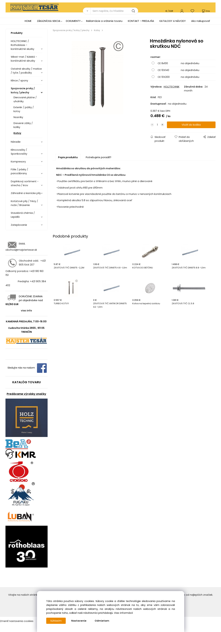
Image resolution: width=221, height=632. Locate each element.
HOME (28, 21)
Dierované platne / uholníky (25, 99)
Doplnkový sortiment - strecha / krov (25, 183)
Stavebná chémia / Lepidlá (23, 215)
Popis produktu (68, 157)
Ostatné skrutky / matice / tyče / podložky (26, 70)
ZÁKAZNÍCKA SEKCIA (48, 21)
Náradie (16, 141)
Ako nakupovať (200, 21)
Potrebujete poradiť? (98, 157)
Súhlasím (56, 620)
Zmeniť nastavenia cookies (16, 621)
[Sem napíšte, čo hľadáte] (114, 11)
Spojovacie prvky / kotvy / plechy (23, 90)
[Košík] (205, 11)
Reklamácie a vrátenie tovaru (104, 21)
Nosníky (18, 117)
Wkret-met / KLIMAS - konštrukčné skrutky (24, 58)
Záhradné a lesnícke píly (26, 193)
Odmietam (102, 620)
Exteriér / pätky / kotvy (24, 109)
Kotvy (17, 133)
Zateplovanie (19, 225)
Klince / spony (19, 80)
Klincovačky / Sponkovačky (19, 151)
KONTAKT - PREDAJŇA (141, 21)
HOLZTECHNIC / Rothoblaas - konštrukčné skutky (22, 45)
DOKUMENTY (73, 21)
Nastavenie (78, 620)
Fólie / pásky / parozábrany (19, 171)
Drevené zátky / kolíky (23, 125)
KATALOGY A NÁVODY (173, 21)
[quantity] (157, 124)
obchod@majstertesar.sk (21, 250)
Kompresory (18, 161)
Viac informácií (123, 613)
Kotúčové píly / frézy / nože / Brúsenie (24, 203)
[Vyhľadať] (86, 11)
